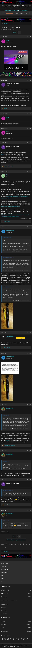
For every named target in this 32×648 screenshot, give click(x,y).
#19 (30, 113)
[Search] (29, 13)
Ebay (2, 154)
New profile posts (5, 610)
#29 (30, 510)
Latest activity (4, 613)
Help (2, 575)
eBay (7, 440)
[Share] (27, 37)
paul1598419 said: (7, 490)
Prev (14, 32)
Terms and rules (4, 569)
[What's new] (26, 13)
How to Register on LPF (11, 10)
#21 (30, 142)
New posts (3, 607)
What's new (4, 604)
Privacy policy (4, 572)
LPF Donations (23, 10)
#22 (30, 171)
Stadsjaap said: (6, 237)
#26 (30, 404)
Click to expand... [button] (16, 251)
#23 (30, 227)
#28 (30, 479)
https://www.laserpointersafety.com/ (10, 206)
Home (2, 578)
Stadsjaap (4, 29)
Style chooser (4, 563)
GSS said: (5, 461)
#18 (30, 80)
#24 (30, 332)
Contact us (3, 566)
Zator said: (5, 415)
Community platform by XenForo (15, 645)
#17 (30, 36)
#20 (30, 128)
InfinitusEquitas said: (7, 257)
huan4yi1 (29, 631)
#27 (30, 450)
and (8, 166)
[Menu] (2, 13)
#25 (30, 353)
